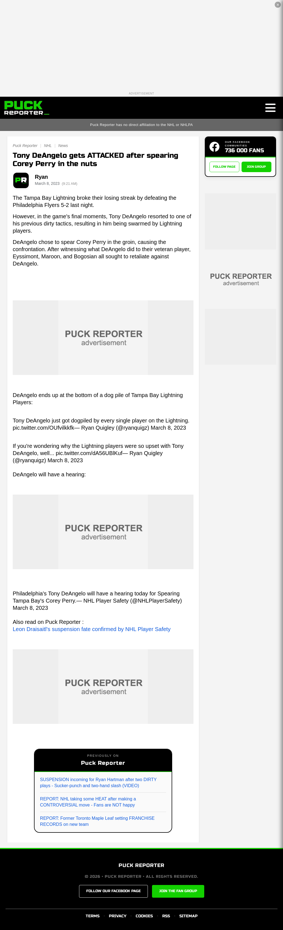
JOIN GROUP (256, 167)
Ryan (41, 177)
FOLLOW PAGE (224, 167)
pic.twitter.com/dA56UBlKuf (89, 453)
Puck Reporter (25, 145)
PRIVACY (117, 916)
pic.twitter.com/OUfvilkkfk (43, 428)
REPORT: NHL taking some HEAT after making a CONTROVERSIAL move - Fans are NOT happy (88, 802)
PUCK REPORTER (141, 865)
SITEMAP (188, 916)
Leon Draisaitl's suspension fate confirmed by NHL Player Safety (92, 629)
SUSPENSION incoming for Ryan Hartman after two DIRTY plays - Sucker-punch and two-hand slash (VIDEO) (98, 782)
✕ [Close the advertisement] (277, 5)
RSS (166, 916)
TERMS (92, 916)
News (63, 145)
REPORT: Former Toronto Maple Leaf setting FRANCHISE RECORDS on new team (97, 821)
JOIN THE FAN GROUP (178, 891)
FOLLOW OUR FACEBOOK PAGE (113, 891)
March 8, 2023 (168, 428)
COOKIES (144, 916)
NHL (48, 145)
